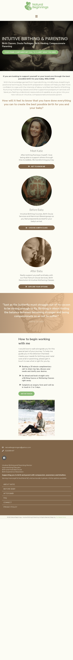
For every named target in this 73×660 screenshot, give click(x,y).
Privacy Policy (10, 507)
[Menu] (36, 16)
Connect (7, 502)
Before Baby (9, 489)
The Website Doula (61, 517)
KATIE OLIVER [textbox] (36, 321)
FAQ (5, 498)
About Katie (9, 484)
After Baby (8, 493)
